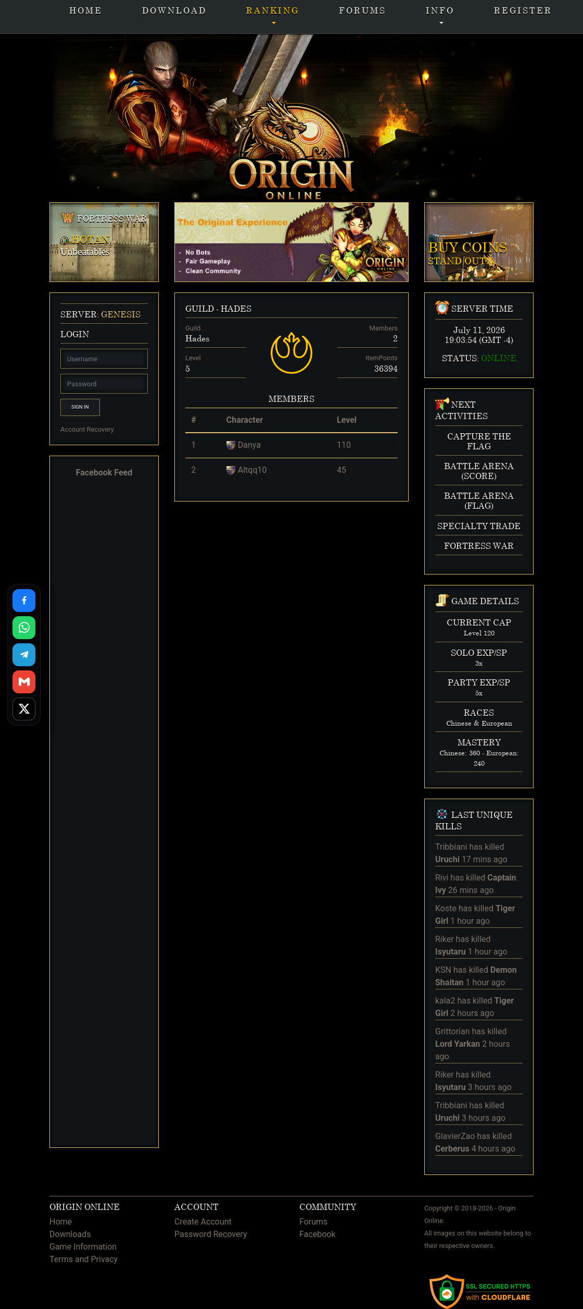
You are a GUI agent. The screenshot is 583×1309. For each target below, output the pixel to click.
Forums (362, 10)
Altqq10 (252, 470)
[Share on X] (23, 709)
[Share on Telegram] (23, 654)
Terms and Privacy (83, 1259)
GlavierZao (455, 1136)
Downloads (70, 1234)
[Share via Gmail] (23, 681)
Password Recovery (210, 1234)
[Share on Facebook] (23, 600)
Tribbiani (451, 847)
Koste (446, 908)
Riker (444, 939)
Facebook (317, 1234)
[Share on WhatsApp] (23, 627)
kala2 (445, 1001)
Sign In (80, 407)
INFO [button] (440, 10)
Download (174, 10)
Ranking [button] (272, 10)
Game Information (83, 1247)
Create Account (203, 1222)
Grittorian (452, 1031)
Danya (249, 445)
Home (86, 10)
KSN (443, 970)
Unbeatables (85, 251)
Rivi (441, 878)
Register (523, 10)
